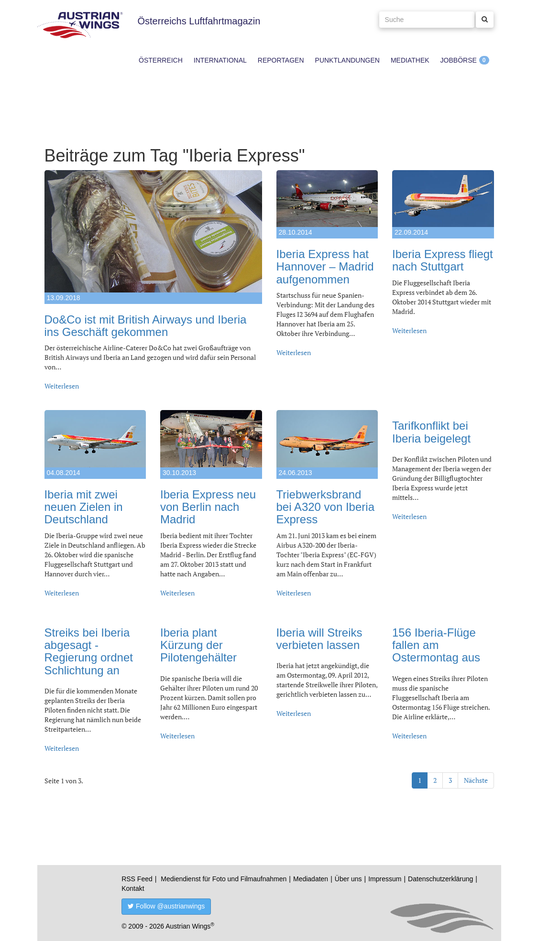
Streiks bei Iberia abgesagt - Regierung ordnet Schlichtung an (88, 651)
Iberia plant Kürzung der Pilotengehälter (198, 645)
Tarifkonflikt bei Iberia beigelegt (431, 431)
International (220, 60)
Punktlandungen (347, 60)
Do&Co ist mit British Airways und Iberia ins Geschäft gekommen (145, 325)
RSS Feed (137, 879)
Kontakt (132, 888)
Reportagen (281, 60)
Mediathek (410, 60)
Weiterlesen (61, 385)
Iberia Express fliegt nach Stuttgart (442, 260)
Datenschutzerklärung (440, 879)
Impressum (384, 879)
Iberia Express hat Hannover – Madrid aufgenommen (325, 267)
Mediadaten (310, 879)
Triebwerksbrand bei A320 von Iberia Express (325, 507)
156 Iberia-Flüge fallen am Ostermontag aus (436, 645)
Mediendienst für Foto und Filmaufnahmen (223, 879)
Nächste (476, 780)
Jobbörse (458, 60)
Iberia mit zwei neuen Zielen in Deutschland (83, 507)
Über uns (348, 879)
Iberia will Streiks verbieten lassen (319, 638)
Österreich (161, 60)
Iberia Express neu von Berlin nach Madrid (208, 507)
